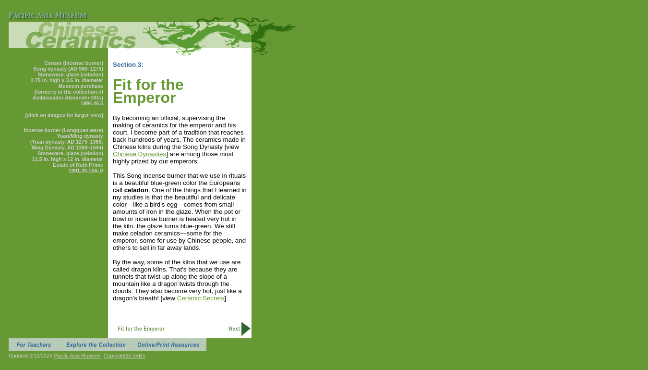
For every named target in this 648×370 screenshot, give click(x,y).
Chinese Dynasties (139, 154)
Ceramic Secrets (201, 298)
